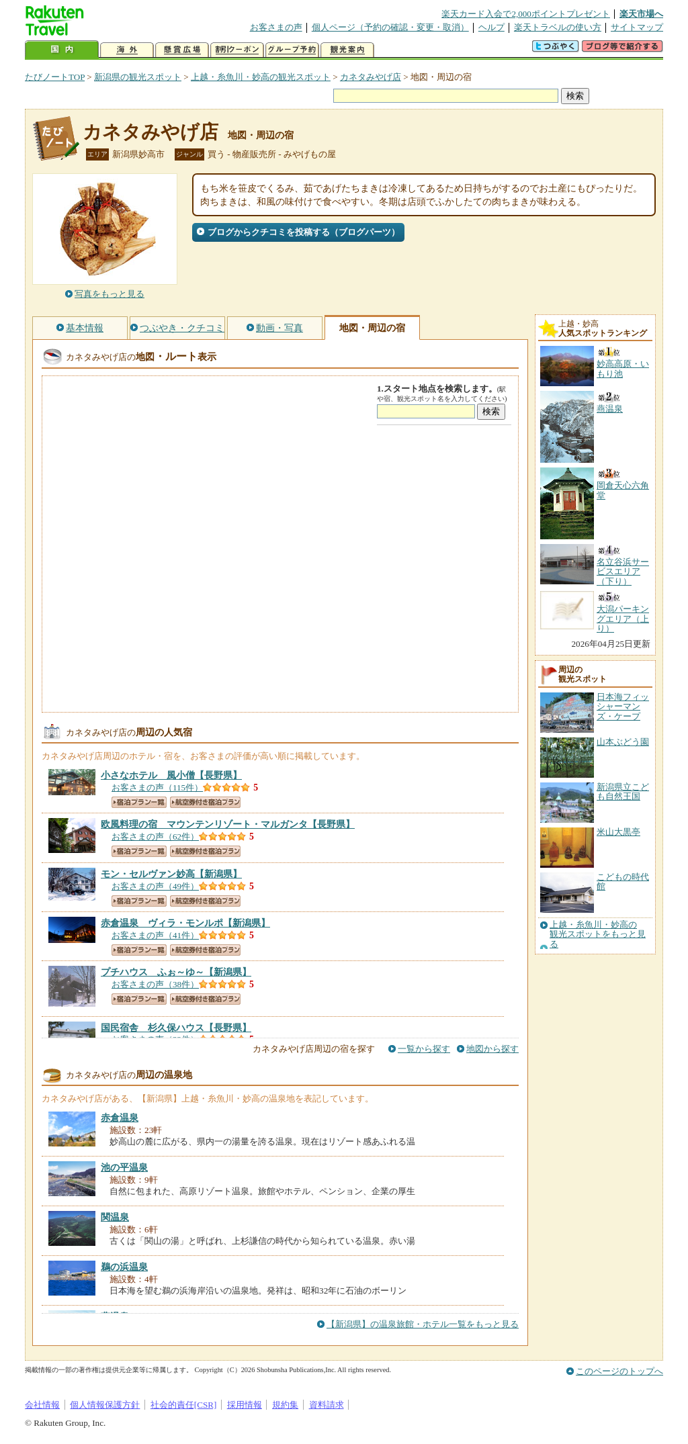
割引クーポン (237, 50)
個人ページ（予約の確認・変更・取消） (390, 27)
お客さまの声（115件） (157, 787)
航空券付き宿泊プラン (205, 802)
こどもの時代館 (623, 881)
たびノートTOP (55, 77)
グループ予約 (292, 50)
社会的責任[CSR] (183, 1405)
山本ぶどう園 (623, 742)
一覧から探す (424, 1049)
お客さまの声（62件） (155, 836)
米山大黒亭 (618, 832)
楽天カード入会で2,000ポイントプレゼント (525, 14)
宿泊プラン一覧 (139, 802)
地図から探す (492, 1049)
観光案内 (347, 50)
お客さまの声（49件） (155, 886)
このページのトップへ (619, 1371)
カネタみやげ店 (370, 77)
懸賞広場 (182, 50)
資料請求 (326, 1405)
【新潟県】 (171, 873)
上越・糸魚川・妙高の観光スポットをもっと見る (598, 934)
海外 (127, 50)
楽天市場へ (641, 14)
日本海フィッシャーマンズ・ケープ (623, 706)
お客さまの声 (276, 27)
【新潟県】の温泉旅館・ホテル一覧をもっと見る (423, 1324)
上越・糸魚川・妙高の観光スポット (261, 77)
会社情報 (42, 1405)
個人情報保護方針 (105, 1405)
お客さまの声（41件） (155, 935)
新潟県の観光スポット (137, 77)
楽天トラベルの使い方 (557, 27)
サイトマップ (637, 27)
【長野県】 (171, 775)
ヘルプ (491, 27)
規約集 (285, 1405)
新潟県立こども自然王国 (623, 791)
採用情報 (244, 1405)
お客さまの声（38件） (155, 984)
